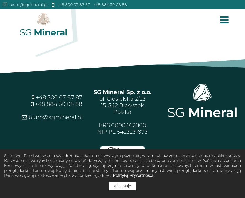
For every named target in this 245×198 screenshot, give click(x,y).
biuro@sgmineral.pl (27, 4)
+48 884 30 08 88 (109, 4)
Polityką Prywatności (133, 175)
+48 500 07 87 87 (73, 4)
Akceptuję (122, 186)
